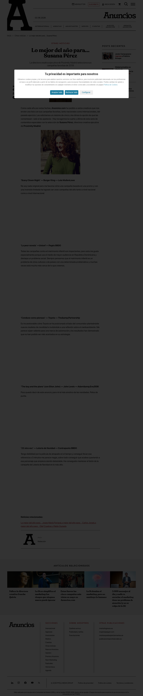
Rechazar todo (71, 92)
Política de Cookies (110, 85)
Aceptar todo (57, 92)
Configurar (86, 92)
